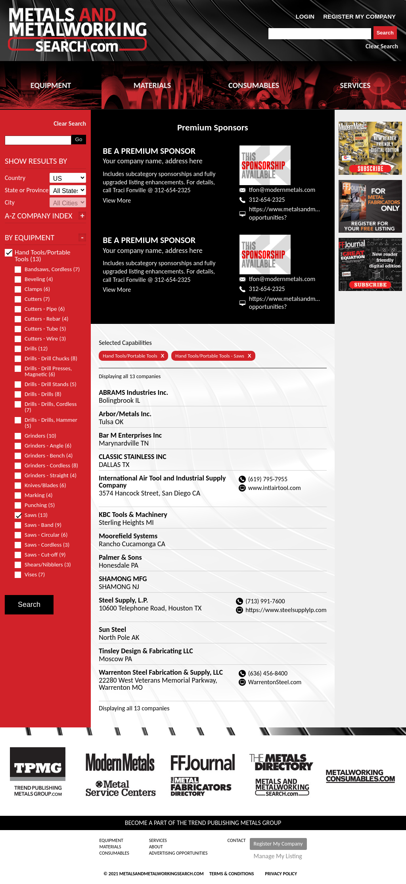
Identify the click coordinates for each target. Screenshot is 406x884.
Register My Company (278, 843)
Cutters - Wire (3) (44, 339)
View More (117, 200)
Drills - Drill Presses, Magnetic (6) (43, 371)
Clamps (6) (36, 289)
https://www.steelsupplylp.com (285, 610)
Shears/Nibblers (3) (46, 565)
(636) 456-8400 (267, 673)
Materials (110, 846)
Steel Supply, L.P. (123, 600)
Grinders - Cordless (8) (48, 466)
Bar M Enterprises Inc (130, 435)
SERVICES (355, 85)
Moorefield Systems (128, 536)
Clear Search (382, 46)
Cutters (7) (36, 299)
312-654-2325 (267, 199)
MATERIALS (152, 85)
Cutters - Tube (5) (44, 329)
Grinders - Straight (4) (48, 475)
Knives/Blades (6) (44, 485)
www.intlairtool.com (274, 488)
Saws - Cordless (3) (45, 545)
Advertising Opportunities (178, 853)
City (10, 202)
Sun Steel (112, 629)
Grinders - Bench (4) (47, 456)
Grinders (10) (39, 436)
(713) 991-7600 (265, 601)
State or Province (26, 190)
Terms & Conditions (231, 873)
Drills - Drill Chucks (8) (48, 359)
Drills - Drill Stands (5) (48, 384)
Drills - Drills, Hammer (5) (46, 423)
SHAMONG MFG (123, 578)
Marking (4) (37, 495)
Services (158, 840)
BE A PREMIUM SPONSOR (149, 150)
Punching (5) (38, 505)
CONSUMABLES (253, 85)
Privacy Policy (281, 873)
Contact (237, 840)
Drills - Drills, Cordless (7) (46, 407)
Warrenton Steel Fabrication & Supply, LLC (161, 672)
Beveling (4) (37, 279)
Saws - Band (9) (41, 525)
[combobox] (319, 33)
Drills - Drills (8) (41, 394)
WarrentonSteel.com (275, 682)
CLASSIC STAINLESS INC (132, 456)
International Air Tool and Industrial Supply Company (162, 482)
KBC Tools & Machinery (133, 514)
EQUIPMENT (51, 85)
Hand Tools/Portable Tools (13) (38, 255)
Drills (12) (34, 349)
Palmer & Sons (120, 557)
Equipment (111, 840)
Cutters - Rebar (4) (45, 319)
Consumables (114, 853)
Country (15, 178)
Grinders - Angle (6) (46, 446)
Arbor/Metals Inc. (125, 413)
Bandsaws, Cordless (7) (48, 269)
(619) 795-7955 (267, 479)
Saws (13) (34, 515)
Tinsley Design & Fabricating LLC (146, 650)
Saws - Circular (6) (44, 535)
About (156, 846)
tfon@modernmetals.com (282, 189)
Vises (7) (33, 575)
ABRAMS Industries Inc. (133, 392)
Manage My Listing (278, 856)
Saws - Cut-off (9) (44, 555)
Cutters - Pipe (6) (43, 309)
